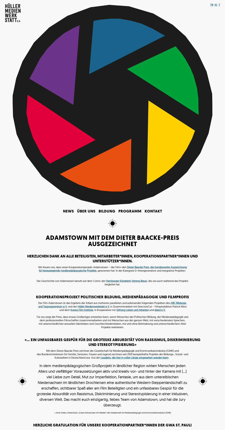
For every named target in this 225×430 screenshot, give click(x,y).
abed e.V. (160, 126)
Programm (130, 27)
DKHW (132, 301)
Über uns (86, 27)
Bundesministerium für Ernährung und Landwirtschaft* (95, 301)
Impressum (129, 420)
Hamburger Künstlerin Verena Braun (126, 96)
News (68, 27)
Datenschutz (156, 420)
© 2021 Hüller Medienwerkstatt (86, 420)
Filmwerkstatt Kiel (47, 304)
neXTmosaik (120, 308)
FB (211, 4)
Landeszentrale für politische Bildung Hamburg (86, 304)
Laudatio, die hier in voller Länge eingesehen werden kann (134, 173)
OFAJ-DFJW (136, 308)
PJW (147, 308)
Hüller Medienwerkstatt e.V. (94, 122)
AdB (40, 301)
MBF (144, 304)
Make (96, 423)
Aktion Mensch (53, 301)
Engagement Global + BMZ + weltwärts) (162, 301)
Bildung (107, 27)
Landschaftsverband (127, 304)
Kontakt (153, 27)
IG (216, 4)
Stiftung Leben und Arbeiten (132, 126)
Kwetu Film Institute (82, 126)
